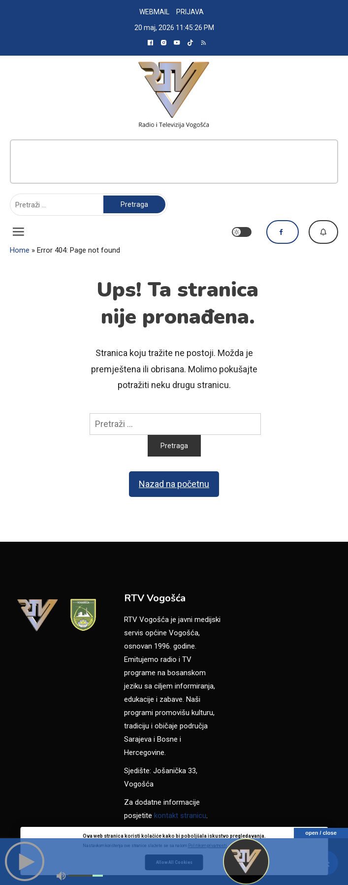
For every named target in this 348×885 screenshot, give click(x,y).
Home (20, 250)
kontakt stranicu (180, 815)
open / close (321, 833)
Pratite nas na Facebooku (282, 232)
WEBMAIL (154, 12)
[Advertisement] (174, 161)
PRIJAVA (190, 12)
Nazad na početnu (174, 484)
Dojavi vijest (323, 232)
